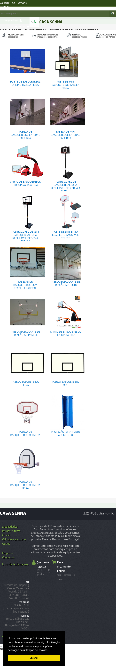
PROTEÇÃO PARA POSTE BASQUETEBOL (65, 433)
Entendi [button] (34, 658)
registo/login (11, 20)
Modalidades (16, 35)
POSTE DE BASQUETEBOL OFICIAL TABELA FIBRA (25, 83)
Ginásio (79, 35)
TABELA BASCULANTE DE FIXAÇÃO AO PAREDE (25, 333)
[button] (49, 650)
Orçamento (19, 26)
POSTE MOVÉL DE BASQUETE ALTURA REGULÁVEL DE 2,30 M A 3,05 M (65, 186)
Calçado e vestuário (14, 539)
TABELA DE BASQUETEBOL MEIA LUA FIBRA (25, 485)
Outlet (6, 543)
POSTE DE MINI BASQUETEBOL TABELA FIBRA (65, 85)
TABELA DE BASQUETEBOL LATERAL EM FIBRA (25, 135)
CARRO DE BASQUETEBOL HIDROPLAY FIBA (65, 333)
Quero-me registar (43, 568)
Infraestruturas (47, 35)
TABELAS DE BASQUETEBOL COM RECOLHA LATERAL (25, 285)
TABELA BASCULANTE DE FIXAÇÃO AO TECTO (65, 283)
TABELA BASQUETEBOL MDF (65, 383)
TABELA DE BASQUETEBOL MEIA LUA (25, 433)
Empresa (7, 553)
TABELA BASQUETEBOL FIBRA (25, 383)
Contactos (8, 557)
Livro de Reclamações (15, 564)
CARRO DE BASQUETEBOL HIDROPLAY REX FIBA (25, 183)
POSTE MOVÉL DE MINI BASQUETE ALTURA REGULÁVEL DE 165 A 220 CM (25, 236)
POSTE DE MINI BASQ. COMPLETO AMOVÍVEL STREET (65, 235)
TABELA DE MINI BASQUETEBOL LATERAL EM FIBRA (65, 135)
